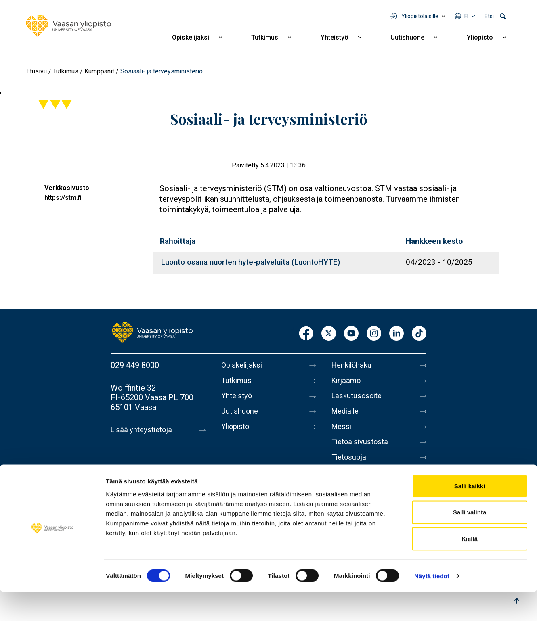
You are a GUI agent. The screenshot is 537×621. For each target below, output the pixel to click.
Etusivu (36, 71)
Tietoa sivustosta (362, 450)
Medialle (346, 416)
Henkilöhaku (353, 365)
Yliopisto (480, 37)
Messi (342, 433)
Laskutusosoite (358, 399)
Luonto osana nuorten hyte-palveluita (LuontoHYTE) (250, 262)
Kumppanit (99, 71)
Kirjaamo (347, 382)
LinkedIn (396, 334)
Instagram (374, 334)
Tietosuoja (350, 467)
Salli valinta (470, 541)
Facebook (306, 334)
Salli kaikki (469, 515)
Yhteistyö (334, 37)
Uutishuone (407, 37)
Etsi (489, 16)
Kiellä (469, 568)
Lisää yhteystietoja (143, 430)
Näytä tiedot (431, 605)
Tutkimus (264, 37)
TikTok (419, 334)
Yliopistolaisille (420, 16)
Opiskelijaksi (190, 37)
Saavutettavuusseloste (371, 484)
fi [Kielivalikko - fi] (466, 16)
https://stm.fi (63, 197)
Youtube (351, 334)
